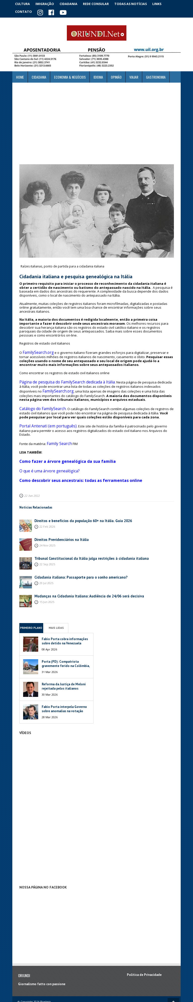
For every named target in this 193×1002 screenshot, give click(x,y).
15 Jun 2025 (46, 583)
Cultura (23, 4)
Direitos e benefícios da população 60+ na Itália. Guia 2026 (77, 502)
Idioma (98, 75)
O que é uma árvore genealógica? (45, 455)
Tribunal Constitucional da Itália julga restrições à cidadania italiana (85, 540)
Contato (23, 11)
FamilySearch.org (36, 350)
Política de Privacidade (144, 957)
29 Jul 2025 (46, 565)
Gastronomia (156, 75)
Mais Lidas (56, 609)
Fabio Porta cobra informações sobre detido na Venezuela (65, 623)
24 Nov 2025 (47, 527)
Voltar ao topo (173, 984)
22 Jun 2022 (31, 477)
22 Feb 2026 (47, 508)
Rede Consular (100, 4)
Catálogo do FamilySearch (39, 402)
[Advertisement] (96, 122)
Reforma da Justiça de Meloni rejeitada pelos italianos (64, 668)
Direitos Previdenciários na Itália (59, 521)
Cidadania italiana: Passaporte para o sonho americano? (76, 559)
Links (162, 4)
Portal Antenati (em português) (42, 418)
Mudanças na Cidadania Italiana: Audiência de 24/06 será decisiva (82, 578)
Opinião (116, 75)
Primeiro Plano (31, 609)
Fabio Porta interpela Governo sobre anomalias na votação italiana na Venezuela (64, 693)
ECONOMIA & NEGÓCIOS (70, 75)
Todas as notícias (135, 4)
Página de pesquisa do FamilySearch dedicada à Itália (60, 378)
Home (20, 75)
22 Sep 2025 (47, 546)
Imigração (47, 4)
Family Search (57, 430)
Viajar (133, 75)
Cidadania (72, 4)
